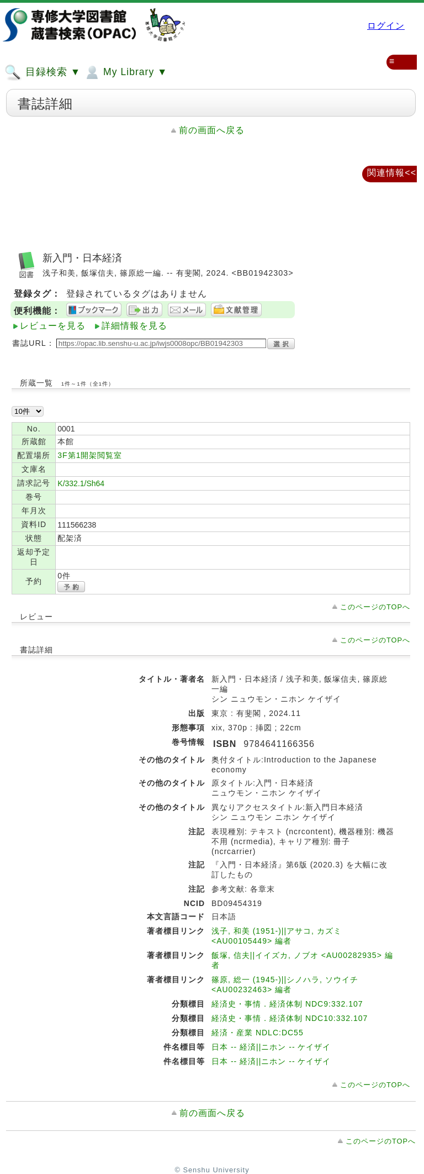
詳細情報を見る (134, 325)
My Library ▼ (125, 72)
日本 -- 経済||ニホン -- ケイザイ (271, 1047)
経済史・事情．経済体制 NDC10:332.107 (289, 1018)
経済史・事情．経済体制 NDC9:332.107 (287, 1003)
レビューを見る (53, 325)
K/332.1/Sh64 (80, 483)
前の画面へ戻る (212, 130)
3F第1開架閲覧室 (89, 455)
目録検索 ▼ (42, 72)
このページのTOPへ (375, 607)
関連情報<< (391, 172)
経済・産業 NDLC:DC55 (257, 1032)
